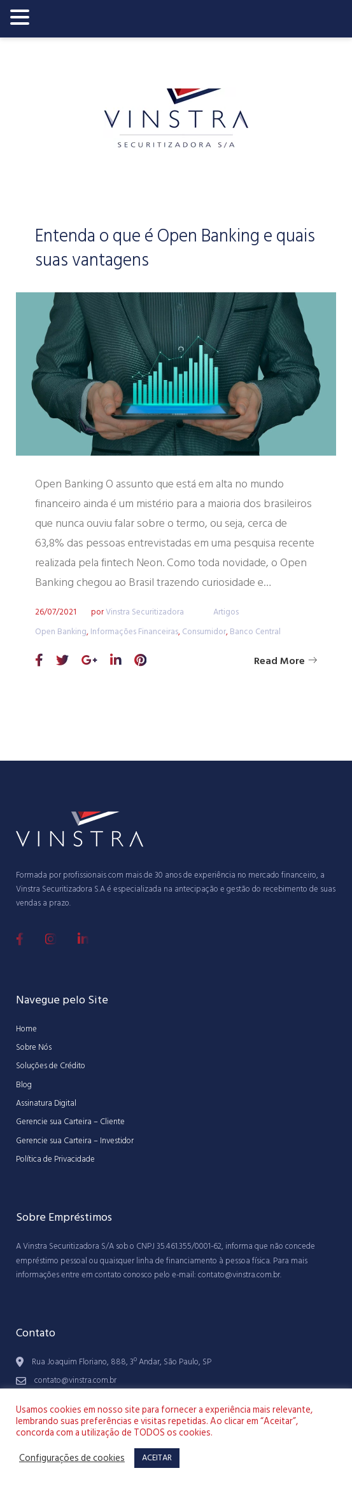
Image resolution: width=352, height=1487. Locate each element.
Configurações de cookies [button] (72, 1458)
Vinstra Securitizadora (145, 612)
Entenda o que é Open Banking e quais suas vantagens (175, 248)
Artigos (226, 612)
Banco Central (255, 632)
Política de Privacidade (55, 1159)
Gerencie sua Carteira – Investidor (75, 1141)
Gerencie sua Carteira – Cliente (70, 1122)
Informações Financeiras (134, 632)
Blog (24, 1085)
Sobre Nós (34, 1047)
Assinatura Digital (46, 1103)
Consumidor (204, 632)
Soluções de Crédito (50, 1066)
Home (26, 1029)
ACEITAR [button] (157, 1458)
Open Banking (61, 632)
